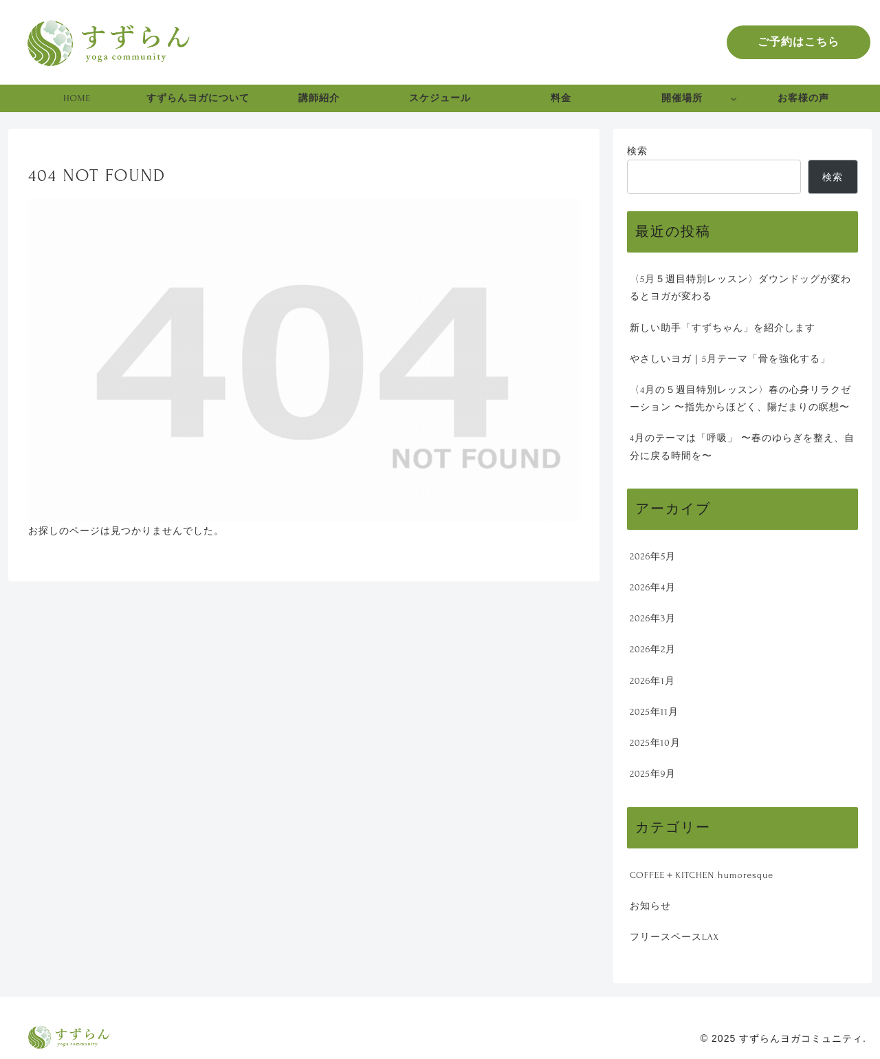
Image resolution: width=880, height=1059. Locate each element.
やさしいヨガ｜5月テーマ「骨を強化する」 (730, 359)
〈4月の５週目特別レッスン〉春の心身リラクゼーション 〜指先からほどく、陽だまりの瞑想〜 (740, 398)
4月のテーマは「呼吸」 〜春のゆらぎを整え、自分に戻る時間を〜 (742, 446)
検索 (637, 150)
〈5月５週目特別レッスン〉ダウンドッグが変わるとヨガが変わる (740, 287)
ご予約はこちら (798, 42)
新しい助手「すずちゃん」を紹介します (722, 328)
